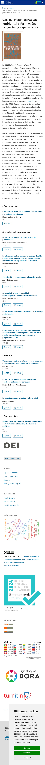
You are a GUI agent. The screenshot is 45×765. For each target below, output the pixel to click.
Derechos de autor (11, 566)
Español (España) (11, 473)
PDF (7, 249)
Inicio (4, 8)
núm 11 (30, 101)
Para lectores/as (9, 498)
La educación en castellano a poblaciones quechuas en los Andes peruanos (19, 380)
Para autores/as (9, 501)
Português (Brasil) (11, 476)
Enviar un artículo (12, 458)
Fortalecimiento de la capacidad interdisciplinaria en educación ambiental (19, 294)
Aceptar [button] (27, 748)
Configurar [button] (27, 757)
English (7, 480)
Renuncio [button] (27, 753)
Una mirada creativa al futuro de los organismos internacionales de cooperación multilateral (22, 362)
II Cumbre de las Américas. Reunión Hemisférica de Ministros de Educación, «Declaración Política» (22, 423)
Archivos (12, 8)
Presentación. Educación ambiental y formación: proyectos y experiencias (22, 212)
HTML (8, 223)
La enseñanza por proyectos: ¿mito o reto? (20, 398)
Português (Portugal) (12, 483)
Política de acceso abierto (14, 563)
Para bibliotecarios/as (11, 505)
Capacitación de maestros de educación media (21, 277)
